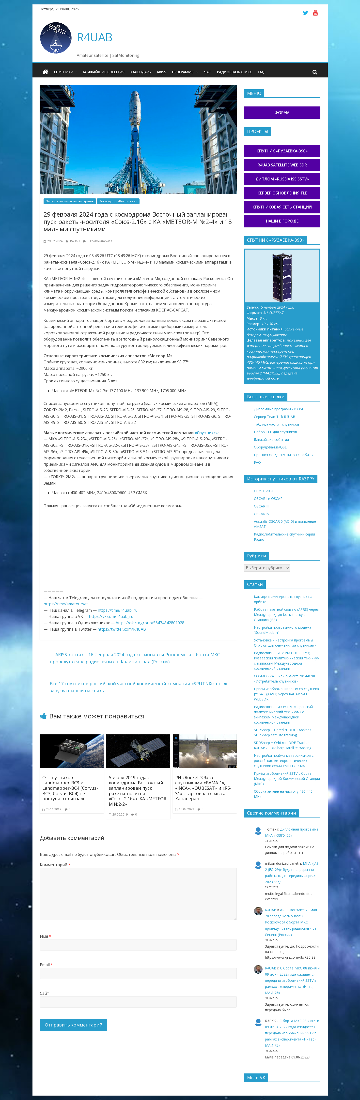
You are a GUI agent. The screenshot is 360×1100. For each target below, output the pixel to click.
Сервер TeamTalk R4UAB (274, 416)
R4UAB (94, 37)
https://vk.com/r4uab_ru (111, 616)
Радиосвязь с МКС (234, 72)
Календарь (140, 72)
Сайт (44, 993)
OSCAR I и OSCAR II (269, 498)
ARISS (161, 72)
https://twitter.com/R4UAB (121, 629)
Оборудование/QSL (270, 447)
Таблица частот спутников (276, 424)
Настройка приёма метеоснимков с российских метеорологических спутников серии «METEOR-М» (283, 760)
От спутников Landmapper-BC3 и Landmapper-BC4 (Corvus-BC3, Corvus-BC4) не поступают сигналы (70, 787)
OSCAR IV (261, 513)
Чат (207, 72)
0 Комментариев (97, 241)
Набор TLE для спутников (275, 431)
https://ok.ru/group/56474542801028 (150, 622)
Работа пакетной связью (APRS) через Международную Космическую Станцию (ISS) (286, 614)
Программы (183, 72)
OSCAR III (261, 506)
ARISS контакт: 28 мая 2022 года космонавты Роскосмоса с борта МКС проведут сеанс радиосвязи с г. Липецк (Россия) (291, 922)
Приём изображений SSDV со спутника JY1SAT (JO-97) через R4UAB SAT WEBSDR (286, 693)
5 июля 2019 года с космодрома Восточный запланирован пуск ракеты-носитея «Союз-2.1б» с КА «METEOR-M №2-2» (138, 790)
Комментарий (55, 864)
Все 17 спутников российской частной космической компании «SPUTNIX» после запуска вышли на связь (139, 686)
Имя (45, 936)
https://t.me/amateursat (66, 604)
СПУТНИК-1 (264, 491)
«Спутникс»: (207, 432)
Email (46, 964)
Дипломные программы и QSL (279, 408)
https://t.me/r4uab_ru (118, 610)
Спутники (63, 72)
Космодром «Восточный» (118, 201)
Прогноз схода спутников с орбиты (283, 454)
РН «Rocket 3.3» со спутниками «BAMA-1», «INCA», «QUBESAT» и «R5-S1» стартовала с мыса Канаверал (203, 787)
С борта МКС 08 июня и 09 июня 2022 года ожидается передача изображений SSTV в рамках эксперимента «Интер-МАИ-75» (292, 980)
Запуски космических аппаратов (70, 201)
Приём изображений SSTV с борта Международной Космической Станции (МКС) (287, 778)
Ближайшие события (104, 72)
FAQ (261, 72)
